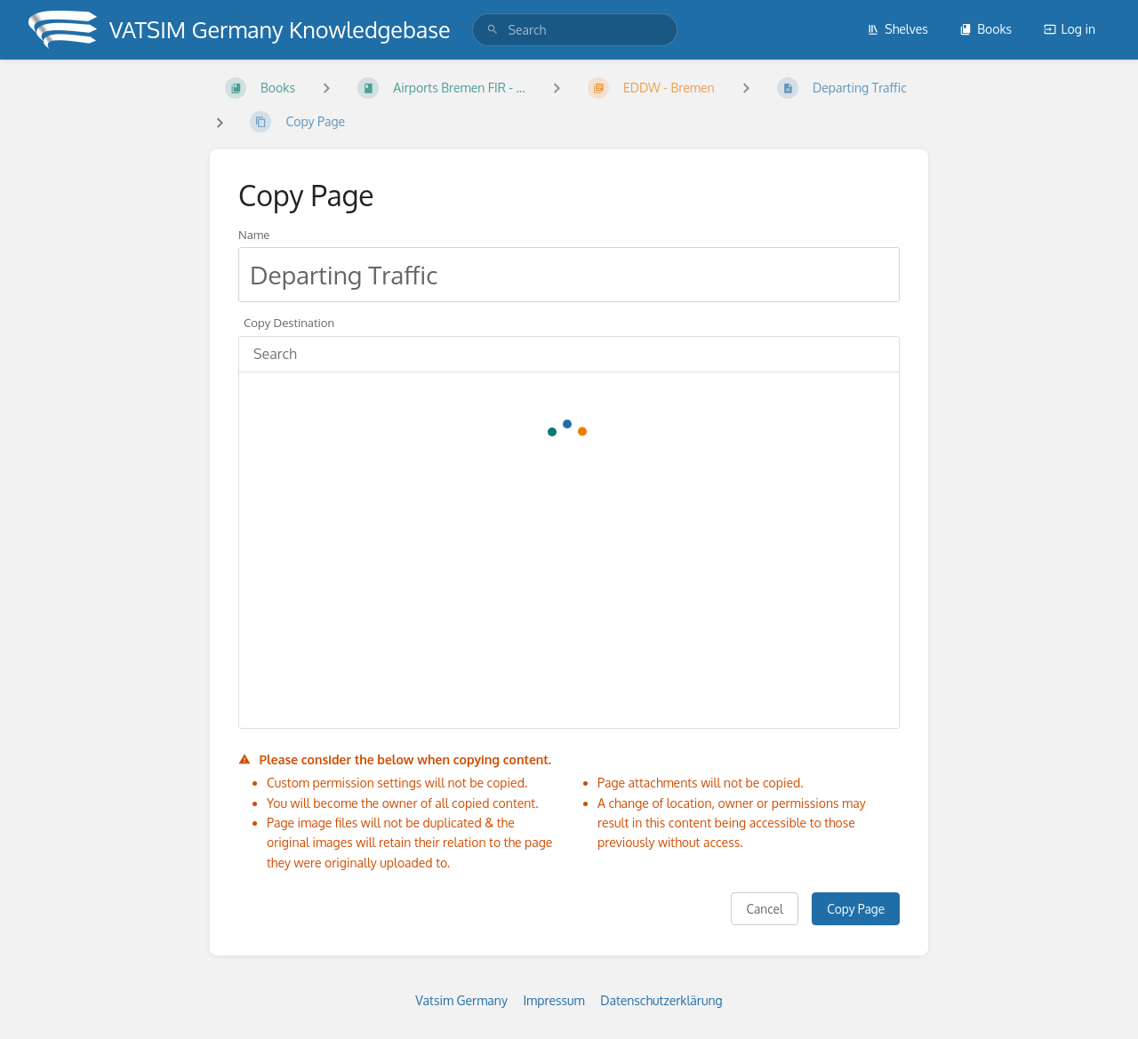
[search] (574, 29)
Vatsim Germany (461, 1000)
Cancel (764, 908)
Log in (1069, 28)
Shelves (897, 28)
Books (985, 28)
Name (253, 234)
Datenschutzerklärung (661, 1000)
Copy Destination (289, 322)
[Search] (492, 29)
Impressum (553, 1000)
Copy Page (856, 908)
